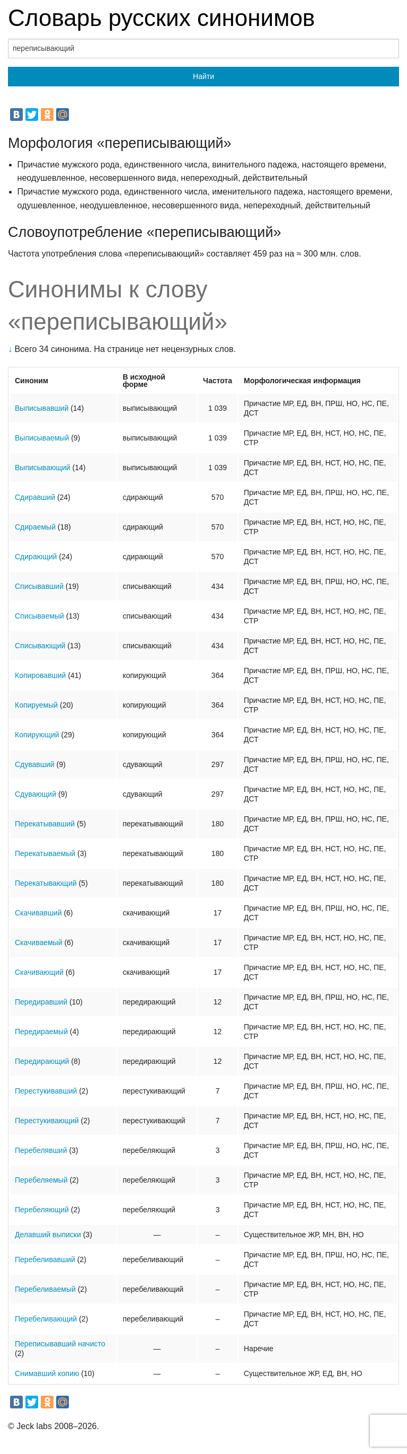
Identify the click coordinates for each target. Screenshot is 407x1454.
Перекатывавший (45, 823)
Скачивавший (38, 913)
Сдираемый (35, 527)
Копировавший (40, 675)
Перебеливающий (46, 1319)
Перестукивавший (46, 1091)
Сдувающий (35, 794)
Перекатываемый (45, 853)
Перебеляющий (42, 1209)
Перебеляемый (41, 1180)
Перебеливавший (45, 1259)
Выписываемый (42, 438)
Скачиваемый (39, 942)
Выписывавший (41, 408)
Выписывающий (42, 467)
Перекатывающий (46, 883)
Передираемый (41, 1031)
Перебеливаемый (45, 1289)
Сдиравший (35, 497)
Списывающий (40, 645)
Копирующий (37, 734)
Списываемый (39, 616)
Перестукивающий (47, 1120)
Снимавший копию (47, 1373)
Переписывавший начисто (60, 1344)
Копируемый (36, 705)
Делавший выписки (48, 1234)
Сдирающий (36, 556)
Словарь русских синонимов (161, 18)
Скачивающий (39, 972)
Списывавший (39, 586)
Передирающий (42, 1061)
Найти (203, 76)
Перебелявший (41, 1150)
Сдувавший (35, 764)
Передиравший (41, 1002)
